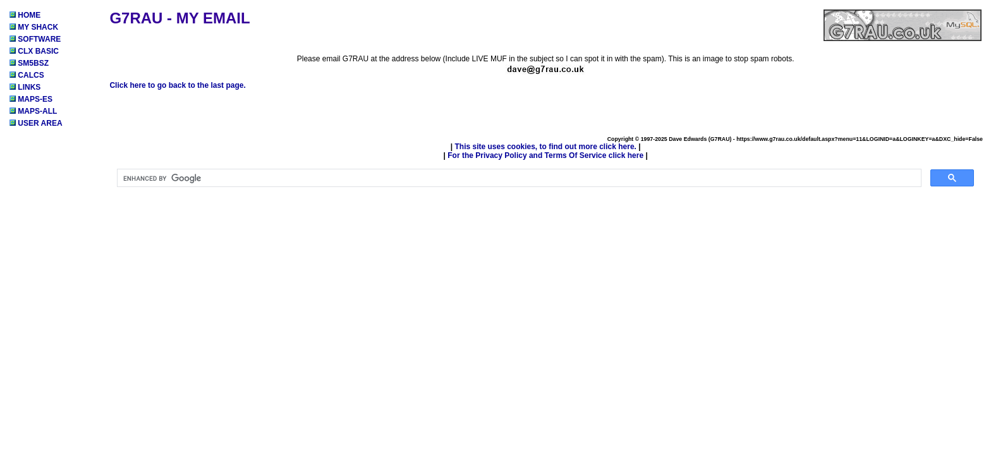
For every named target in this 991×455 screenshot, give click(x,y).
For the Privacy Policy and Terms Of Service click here (545, 155)
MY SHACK (33, 27)
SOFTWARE (35, 39)
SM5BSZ (29, 63)
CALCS (26, 75)
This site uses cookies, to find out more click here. (545, 146)
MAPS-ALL (33, 111)
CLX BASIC (34, 51)
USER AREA (36, 123)
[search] (518, 178)
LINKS (24, 87)
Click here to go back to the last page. (177, 85)
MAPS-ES (30, 99)
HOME (24, 15)
